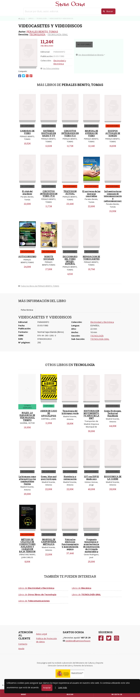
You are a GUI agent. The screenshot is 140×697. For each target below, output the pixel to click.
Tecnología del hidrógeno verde (70, 412)
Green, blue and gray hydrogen (48, 477)
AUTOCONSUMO (27, 256)
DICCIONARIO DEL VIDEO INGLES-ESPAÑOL (70, 260)
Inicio (21, 18)
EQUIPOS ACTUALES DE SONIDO (112, 133)
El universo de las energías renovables (91, 194)
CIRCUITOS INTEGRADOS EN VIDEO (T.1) (70, 133)
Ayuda (21, 648)
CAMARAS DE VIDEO (27, 132)
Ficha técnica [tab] (27, 309)
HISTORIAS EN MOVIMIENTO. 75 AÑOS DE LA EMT (91, 414)
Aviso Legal (41, 633)
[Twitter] (108, 638)
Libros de (36, 588)
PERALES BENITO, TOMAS (42, 31)
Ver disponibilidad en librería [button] (89, 54)
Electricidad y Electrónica (102, 322)
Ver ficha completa (50, 68)
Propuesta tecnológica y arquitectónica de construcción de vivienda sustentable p (91, 545)
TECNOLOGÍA (37, 34)
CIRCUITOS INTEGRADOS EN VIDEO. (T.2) (48, 194)
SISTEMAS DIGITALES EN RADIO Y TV (48, 133)
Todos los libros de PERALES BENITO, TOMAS (38, 286)
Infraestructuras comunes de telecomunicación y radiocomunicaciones (115, 196)
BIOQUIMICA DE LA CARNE (112, 477)
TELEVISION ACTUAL (70, 192)
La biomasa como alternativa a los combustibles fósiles (27, 480)
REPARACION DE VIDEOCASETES (91, 257)
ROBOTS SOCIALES (48, 257)
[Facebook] (100, 638)
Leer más (62, 687)
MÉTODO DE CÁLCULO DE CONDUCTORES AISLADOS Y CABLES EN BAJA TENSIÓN (27, 545)
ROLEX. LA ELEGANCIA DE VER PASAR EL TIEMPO (27, 416)
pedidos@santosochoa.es (78, 640)
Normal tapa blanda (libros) (50, 332)
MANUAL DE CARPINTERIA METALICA (48, 542)
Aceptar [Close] (47, 687)
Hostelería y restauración (70, 477)
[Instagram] (116, 638)
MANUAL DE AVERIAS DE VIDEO (91, 133)
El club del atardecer (27, 192)
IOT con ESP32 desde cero (91, 477)
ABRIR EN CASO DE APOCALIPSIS (48, 413)
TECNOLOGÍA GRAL (57, 34)
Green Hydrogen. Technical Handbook (113, 413)
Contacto (22, 644)
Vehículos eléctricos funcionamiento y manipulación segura (70, 544)
